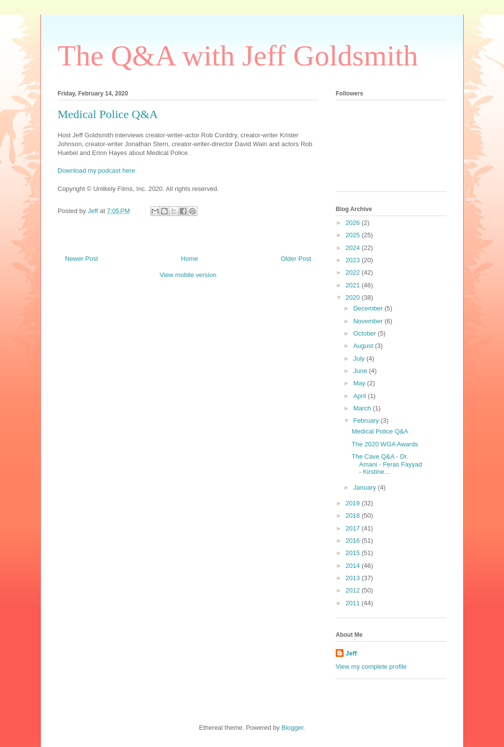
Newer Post (81, 258)
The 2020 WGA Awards (384, 444)
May (360, 383)
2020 (354, 297)
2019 (354, 503)
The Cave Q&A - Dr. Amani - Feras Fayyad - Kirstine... (386, 464)
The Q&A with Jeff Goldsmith (238, 55)
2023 (354, 260)
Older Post (296, 258)
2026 (354, 222)
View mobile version (187, 275)
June (361, 370)
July (360, 358)
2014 (354, 565)
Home (189, 258)
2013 (354, 578)
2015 (354, 553)
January (365, 487)
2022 (354, 272)
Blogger (292, 727)
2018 (354, 515)
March (363, 408)
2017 (354, 528)
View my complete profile (371, 666)
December (369, 308)
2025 (354, 235)
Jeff (351, 653)
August (364, 345)
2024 (354, 247)
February (367, 420)
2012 (354, 590)
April (360, 396)
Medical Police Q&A (379, 431)
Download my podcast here (96, 170)
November (369, 321)
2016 (354, 540)
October (365, 333)
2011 (354, 603)
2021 (354, 285)
